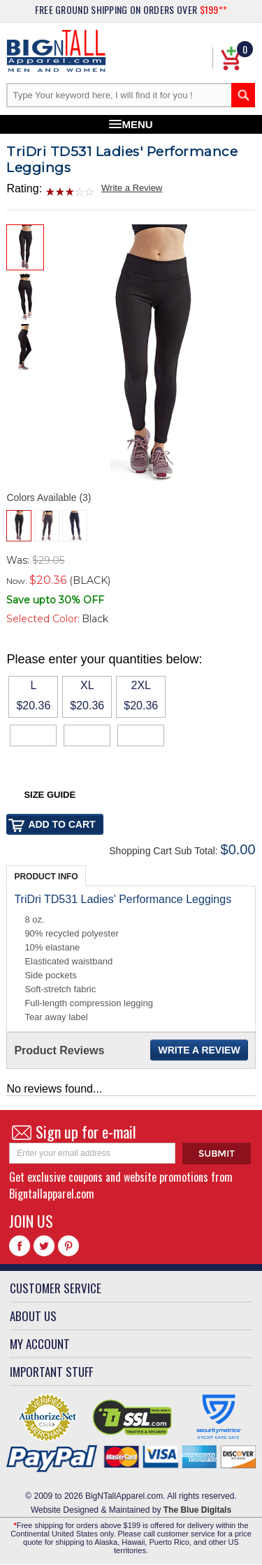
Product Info (46, 876)
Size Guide (49, 794)
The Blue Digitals (197, 1510)
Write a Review (131, 188)
